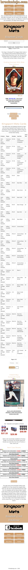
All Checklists (3, 46)
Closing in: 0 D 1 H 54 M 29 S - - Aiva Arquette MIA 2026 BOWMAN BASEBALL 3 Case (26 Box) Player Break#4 (13, 466)
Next (17, 363)
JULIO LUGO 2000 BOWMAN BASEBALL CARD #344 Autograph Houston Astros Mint (14, 412)
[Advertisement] (14, 554)
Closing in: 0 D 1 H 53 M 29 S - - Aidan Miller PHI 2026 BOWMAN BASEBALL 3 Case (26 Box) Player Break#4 (14, 462)
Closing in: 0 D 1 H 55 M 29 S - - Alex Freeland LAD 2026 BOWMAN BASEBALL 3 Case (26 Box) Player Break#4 (14, 471)
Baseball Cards (10, 46)
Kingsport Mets (13, 113)
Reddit (19, 13)
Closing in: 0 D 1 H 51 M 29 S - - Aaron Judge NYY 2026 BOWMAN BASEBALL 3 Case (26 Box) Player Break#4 (14, 452)
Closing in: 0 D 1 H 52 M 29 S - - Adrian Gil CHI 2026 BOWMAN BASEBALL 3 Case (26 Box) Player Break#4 (14, 457)
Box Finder (14, 118)
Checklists (19, 6)
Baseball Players (19, 46)
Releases (9, 10)
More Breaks (14, 481)
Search (19, 10)
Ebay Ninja (9, 13)
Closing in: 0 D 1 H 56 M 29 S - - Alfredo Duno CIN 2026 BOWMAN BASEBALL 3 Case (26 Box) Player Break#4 (14, 476)
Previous (12, 363)
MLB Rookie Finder (13, 116)
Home (8, 6)
